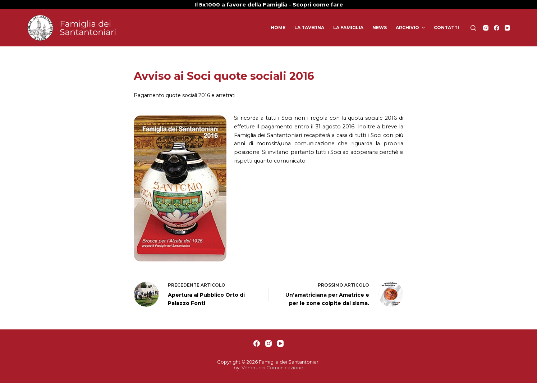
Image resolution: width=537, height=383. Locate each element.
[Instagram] (485, 28)
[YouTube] (507, 28)
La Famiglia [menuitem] (348, 27)
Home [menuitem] (278, 27)
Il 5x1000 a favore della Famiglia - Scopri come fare (268, 4)
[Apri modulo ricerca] (473, 28)
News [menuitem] (379, 27)
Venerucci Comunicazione (272, 367)
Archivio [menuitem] (411, 27)
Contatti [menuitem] (446, 27)
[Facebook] (496, 28)
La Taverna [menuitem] (309, 27)
